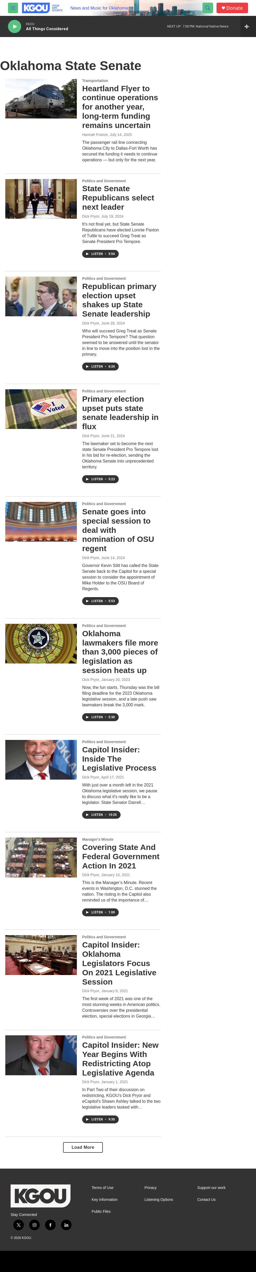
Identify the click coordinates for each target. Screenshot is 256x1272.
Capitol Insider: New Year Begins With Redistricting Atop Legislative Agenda (120, 1059)
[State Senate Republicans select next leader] (41, 199)
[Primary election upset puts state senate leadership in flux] (41, 409)
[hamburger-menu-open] (13, 8)
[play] (14, 27)
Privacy (150, 1188)
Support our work (211, 1188)
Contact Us (206, 1200)
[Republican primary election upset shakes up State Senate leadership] (41, 296)
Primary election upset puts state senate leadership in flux (120, 413)
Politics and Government (104, 181)
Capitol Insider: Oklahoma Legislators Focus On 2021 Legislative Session (119, 963)
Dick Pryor (90, 216)
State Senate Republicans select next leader (118, 197)
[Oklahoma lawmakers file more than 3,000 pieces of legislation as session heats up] (41, 644)
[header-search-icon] (207, 8)
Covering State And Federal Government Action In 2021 (121, 856)
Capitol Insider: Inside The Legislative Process (119, 758)
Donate (234, 8)
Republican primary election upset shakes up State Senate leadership (119, 300)
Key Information (105, 1200)
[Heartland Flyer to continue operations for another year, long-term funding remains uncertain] (41, 98)
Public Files (101, 1212)
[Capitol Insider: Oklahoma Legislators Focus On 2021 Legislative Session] (41, 955)
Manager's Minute (97, 839)
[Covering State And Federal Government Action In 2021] (41, 857)
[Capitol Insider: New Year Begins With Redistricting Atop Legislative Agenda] (41, 1055)
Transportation (95, 81)
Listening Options (158, 1200)
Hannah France (95, 134)
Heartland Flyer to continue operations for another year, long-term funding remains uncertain (120, 107)
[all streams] (248, 26)
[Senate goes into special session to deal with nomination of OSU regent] (41, 522)
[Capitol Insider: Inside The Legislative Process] (41, 760)
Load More (83, 1147)
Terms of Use (102, 1188)
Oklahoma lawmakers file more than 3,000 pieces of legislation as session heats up (120, 652)
